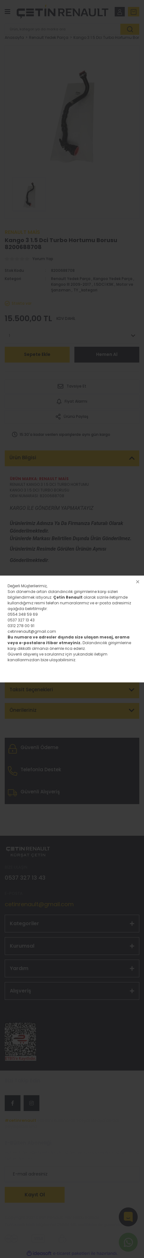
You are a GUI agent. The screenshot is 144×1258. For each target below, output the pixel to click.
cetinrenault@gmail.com (32, 631)
